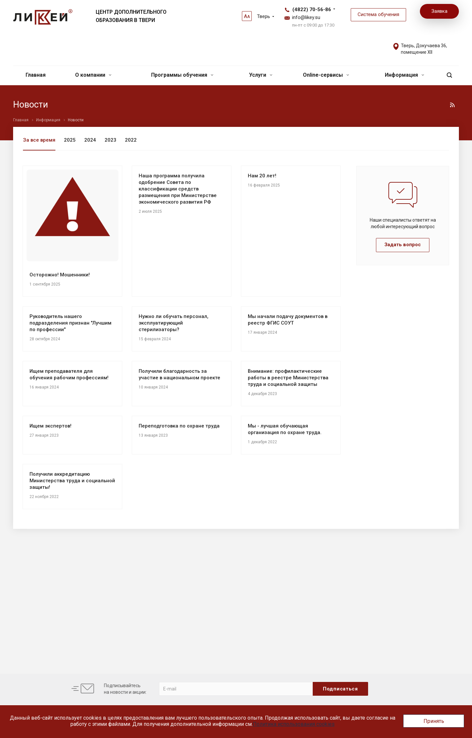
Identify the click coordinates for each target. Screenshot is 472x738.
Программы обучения (182, 75)
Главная (36, 75)
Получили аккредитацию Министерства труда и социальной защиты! (72, 480)
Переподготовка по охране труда (179, 426)
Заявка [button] (439, 11)
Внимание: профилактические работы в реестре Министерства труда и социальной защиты (288, 377)
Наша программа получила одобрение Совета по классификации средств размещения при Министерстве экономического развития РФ (178, 189)
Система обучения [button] (378, 14)
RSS (452, 104)
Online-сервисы (326, 75)
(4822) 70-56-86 (311, 9)
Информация (404, 75)
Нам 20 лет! (262, 176)
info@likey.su (306, 17)
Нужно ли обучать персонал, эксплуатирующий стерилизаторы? (173, 322)
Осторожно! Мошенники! (60, 275)
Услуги (260, 75)
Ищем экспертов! (50, 426)
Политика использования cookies (294, 724)
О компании (93, 75)
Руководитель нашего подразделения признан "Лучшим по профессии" (70, 322)
